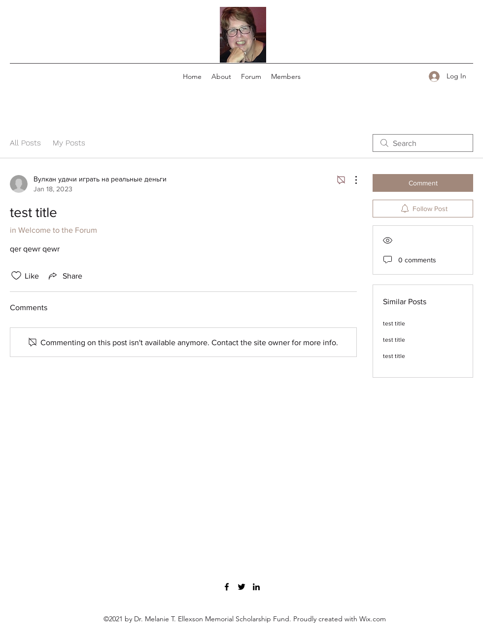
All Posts (25, 142)
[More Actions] (351, 180)
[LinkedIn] (256, 587)
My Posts (69, 142)
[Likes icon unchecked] (16, 276)
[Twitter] (241, 587)
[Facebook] (227, 587)
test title (394, 323)
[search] (423, 143)
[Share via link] (64, 276)
